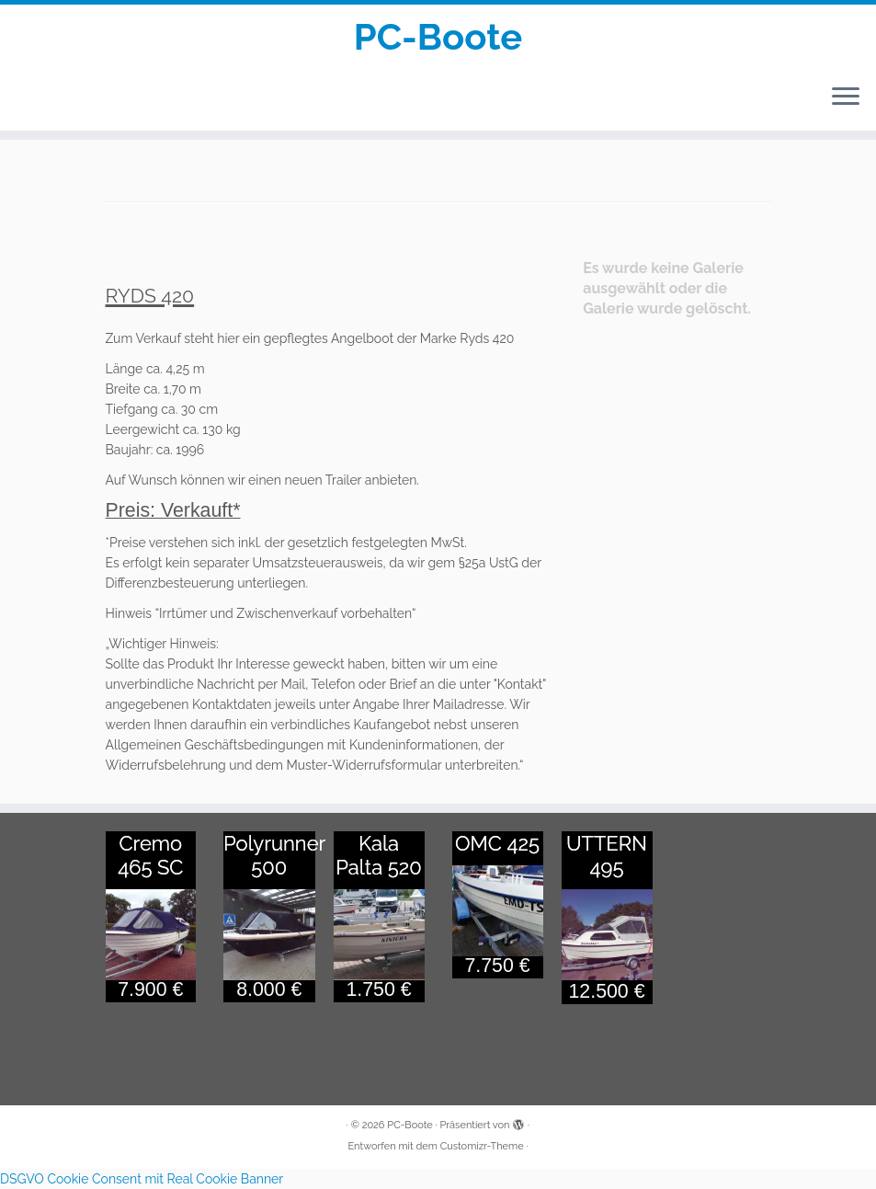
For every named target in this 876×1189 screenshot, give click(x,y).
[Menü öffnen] (845, 97)
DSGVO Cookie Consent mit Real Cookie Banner (141, 1179)
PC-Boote (438, 36)
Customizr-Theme (482, 1146)
